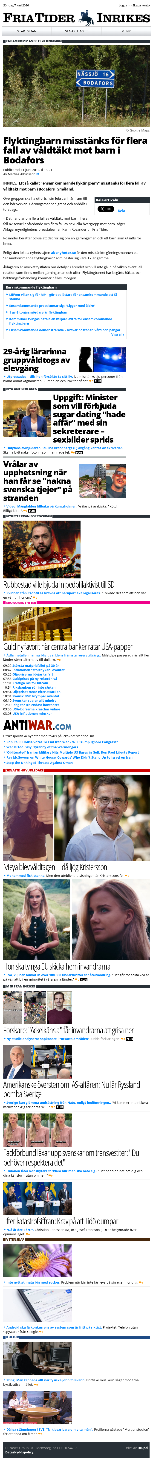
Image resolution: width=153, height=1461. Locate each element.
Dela (121, 210)
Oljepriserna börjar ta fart (32, 674)
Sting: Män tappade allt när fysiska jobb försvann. (45, 1380)
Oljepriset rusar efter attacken (36, 692)
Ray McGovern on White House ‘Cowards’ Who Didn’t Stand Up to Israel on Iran (69, 757)
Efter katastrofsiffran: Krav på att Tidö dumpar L (62, 1221)
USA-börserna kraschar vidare (36, 709)
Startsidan (27, 31)
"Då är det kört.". (20, 1230)
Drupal (143, 1448)
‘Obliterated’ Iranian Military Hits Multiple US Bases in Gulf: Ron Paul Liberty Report (72, 752)
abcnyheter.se (63, 252)
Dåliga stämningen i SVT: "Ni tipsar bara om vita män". (49, 1429)
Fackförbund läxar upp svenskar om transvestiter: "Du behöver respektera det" (71, 1157)
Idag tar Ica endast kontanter (35, 705)
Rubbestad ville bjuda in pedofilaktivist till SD (58, 584)
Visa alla (117, 334)
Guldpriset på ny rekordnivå (34, 678)
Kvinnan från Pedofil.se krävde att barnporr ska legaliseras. (53, 593)
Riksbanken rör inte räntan (33, 687)
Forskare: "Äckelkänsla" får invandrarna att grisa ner (68, 1030)
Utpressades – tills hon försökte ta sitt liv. (39, 376)
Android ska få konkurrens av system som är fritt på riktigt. (54, 1327)
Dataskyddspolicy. (19, 1452)
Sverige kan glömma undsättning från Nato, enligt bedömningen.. (58, 1102)
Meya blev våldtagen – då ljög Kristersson (55, 867)
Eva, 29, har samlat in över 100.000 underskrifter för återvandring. (58, 975)
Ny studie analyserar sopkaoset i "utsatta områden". (48, 1039)
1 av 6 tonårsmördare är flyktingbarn (38, 312)
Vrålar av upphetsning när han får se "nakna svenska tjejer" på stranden (37, 480)
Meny (126, 31)
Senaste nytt (76, 31)
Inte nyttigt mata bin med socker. (33, 1282)
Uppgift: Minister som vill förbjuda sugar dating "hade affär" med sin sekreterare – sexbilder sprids (89, 418)
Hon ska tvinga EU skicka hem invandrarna (56, 966)
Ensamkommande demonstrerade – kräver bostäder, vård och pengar (64, 330)
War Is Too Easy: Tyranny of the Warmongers (42, 747)
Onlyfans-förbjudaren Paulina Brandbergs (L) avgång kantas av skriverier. (64, 448)
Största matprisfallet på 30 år (35, 665)
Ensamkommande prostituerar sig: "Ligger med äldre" (52, 305)
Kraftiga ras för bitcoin (30, 683)
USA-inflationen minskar (32, 713)
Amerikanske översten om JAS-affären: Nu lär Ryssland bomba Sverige (71, 1089)
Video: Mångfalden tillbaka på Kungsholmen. (41, 506)
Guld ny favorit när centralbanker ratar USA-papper (67, 646)
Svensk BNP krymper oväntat (35, 696)
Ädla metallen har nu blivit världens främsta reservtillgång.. (53, 655)
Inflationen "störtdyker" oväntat (38, 670)
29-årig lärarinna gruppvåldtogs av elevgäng (36, 360)
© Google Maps (138, 130)
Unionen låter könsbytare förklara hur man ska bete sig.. (51, 1171)
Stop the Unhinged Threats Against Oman (39, 762)
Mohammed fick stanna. (25, 875)
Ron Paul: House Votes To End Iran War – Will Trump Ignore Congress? (62, 742)
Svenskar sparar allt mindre (34, 700)
